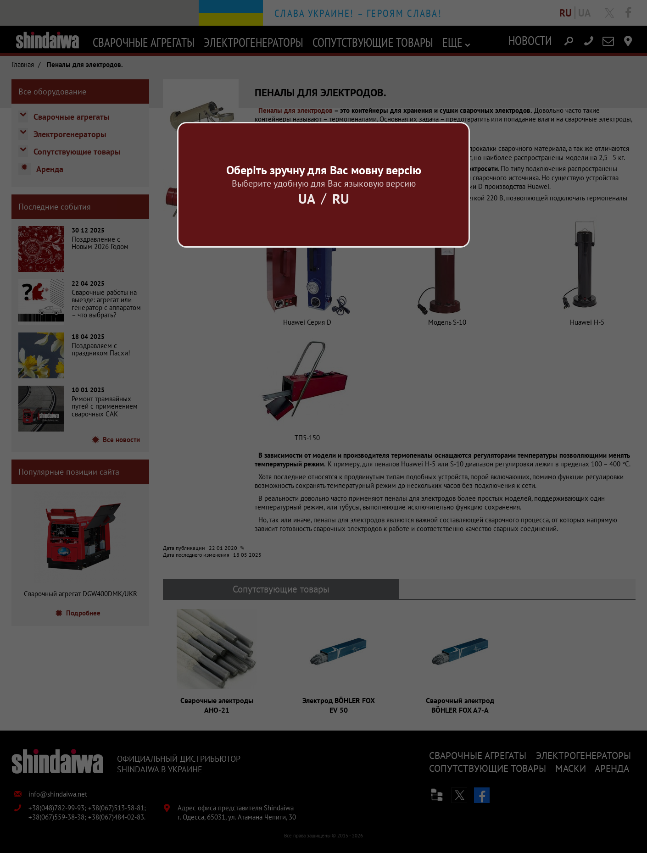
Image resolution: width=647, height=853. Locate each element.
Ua (306, 198)
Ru (340, 198)
